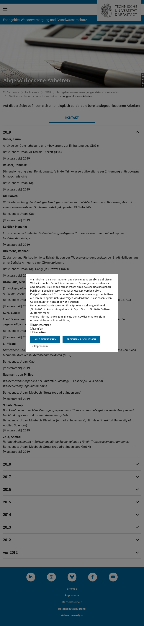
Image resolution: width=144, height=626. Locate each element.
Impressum (39, 346)
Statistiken (38, 332)
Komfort (36, 328)
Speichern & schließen (81, 339)
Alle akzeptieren (45, 339)
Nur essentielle (40, 324)
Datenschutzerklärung (55, 320)
